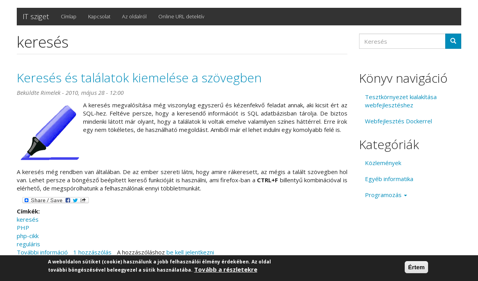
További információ (42, 252)
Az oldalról (134, 16)
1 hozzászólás (92, 252)
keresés (28, 219)
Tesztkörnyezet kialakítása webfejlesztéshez (401, 101)
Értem (416, 267)
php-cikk (28, 236)
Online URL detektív (181, 16)
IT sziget (36, 16)
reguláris (28, 244)
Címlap (68, 16)
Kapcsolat (99, 16)
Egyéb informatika (389, 179)
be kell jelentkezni (190, 252)
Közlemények (383, 163)
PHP (23, 227)
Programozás (386, 195)
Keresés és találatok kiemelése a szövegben (139, 77)
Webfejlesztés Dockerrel (398, 121)
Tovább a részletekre (225, 270)
